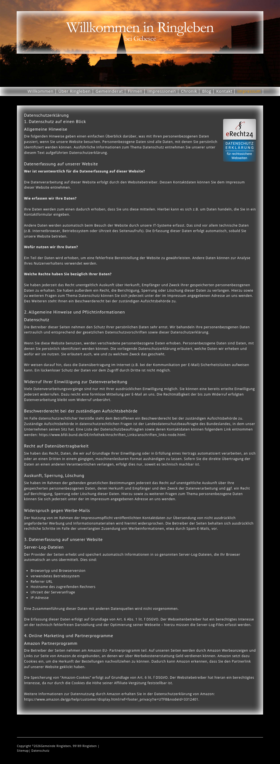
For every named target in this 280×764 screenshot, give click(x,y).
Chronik (189, 91)
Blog (206, 91)
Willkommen (41, 91)
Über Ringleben (74, 91)
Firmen (135, 91)
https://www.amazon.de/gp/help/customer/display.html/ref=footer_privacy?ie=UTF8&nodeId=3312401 (111, 699)
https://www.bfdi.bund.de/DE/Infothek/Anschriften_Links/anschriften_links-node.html (112, 434)
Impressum (249, 91)
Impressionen (161, 91)
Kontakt (224, 91)
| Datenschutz (39, 751)
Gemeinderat (109, 91)
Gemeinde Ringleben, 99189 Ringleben (69, 746)
